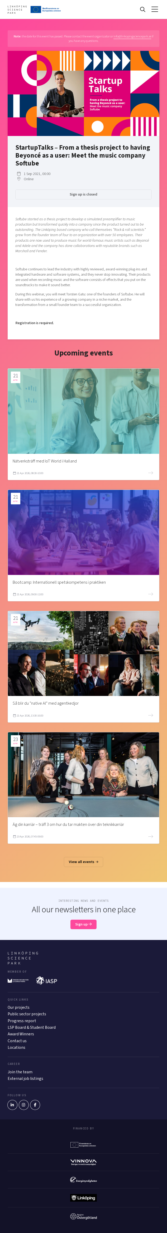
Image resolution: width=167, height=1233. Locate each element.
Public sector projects (27, 1014)
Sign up (83, 924)
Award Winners (21, 1034)
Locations (16, 1047)
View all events (83, 862)
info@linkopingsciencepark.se (132, 36)
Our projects (19, 1007)
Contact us (17, 1041)
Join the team (20, 1072)
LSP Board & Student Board (32, 1027)
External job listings (25, 1078)
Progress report (22, 1021)
